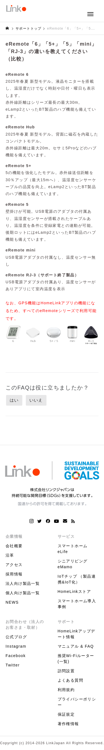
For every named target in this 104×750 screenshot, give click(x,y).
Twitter (13, 665)
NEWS (12, 602)
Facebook (16, 655)
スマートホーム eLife (73, 549)
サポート (66, 621)
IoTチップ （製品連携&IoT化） (77, 579)
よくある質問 (70, 680)
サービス (66, 536)
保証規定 (66, 714)
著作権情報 (68, 724)
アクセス (14, 564)
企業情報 (14, 536)
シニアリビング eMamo (73, 564)
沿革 (10, 555)
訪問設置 (66, 671)
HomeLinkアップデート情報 (76, 634)
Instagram (16, 646)
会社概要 (14, 546)
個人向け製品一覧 (23, 593)
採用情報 (14, 574)
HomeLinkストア (74, 591)
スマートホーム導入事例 (77, 604)
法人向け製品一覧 (23, 583)
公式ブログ (16, 637)
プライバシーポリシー (77, 702)
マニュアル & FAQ (76, 646)
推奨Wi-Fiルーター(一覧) (76, 658)
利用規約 (66, 689)
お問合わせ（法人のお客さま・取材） (25, 624)
